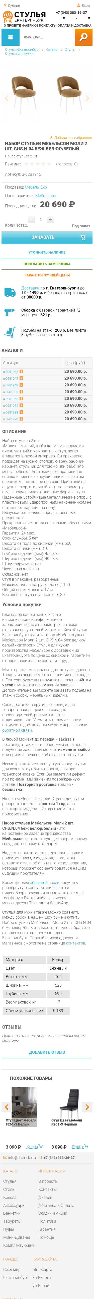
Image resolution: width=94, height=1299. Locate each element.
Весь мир (12, 1269)
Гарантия (47, 1229)
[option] (47, 93)
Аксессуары (14, 1205)
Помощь (46, 1237)
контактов (75, 943)
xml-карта (42, 1277)
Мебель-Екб (36, 187)
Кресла (10, 1197)
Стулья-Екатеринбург (22, 49)
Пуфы (8, 1229)
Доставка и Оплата (56, 1205)
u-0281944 (10, 378)
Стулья (70, 49)
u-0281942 (10, 372)
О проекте (12, 25)
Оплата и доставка (74, 25)
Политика (47, 1221)
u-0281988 (10, 412)
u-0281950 (10, 392)
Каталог (52, 49)
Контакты (47, 25)
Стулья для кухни (19, 53)
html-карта (42, 1269)
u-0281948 (10, 385)
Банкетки (12, 1213)
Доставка (30, 288)
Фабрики (30, 25)
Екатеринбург (16, 1277)
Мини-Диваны (16, 1237)
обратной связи (17, 730)
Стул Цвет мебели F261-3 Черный (66, 1122)
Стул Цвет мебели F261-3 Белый (21, 1122)
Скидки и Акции (52, 1213)
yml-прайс (42, 1285)
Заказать (59, 237)
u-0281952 (10, 399)
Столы (9, 1189)
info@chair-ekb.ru (22, 1158)
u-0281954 (10, 405)
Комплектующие (18, 1245)
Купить (32, 1146)
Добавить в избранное (73, 138)
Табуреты (12, 1221)
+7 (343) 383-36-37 (71, 13)
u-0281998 (10, 419)
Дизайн (45, 1197)
